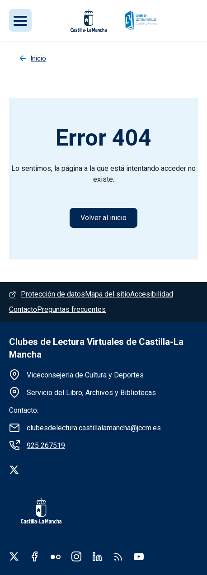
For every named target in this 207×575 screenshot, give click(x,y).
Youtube (138, 556)
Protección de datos (53, 294)
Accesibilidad (151, 294)
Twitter (14, 556)
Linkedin (97, 556)
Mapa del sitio (107, 294)
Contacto (23, 309)
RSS (118, 556)
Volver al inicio (103, 217)
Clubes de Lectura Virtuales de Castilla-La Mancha (96, 348)
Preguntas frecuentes (71, 309)
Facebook (34, 556)
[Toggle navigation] (20, 20)
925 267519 (46, 445)
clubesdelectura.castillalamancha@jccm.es (94, 428)
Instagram (76, 556)
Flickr (55, 556)
